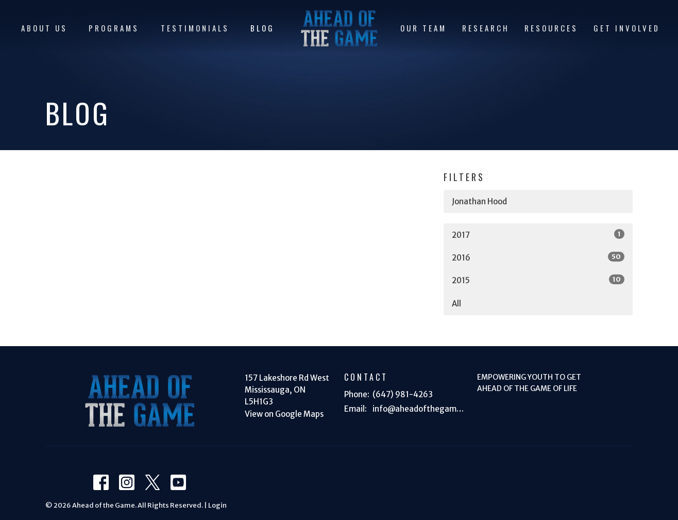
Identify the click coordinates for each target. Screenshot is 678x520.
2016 (538, 257)
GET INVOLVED (627, 28)
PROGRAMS (114, 28)
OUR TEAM (423, 28)
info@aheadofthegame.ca (419, 409)
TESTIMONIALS (195, 28)
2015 (538, 279)
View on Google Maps (284, 414)
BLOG (262, 28)
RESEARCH (486, 28)
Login (217, 505)
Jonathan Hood (479, 201)
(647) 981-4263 (402, 394)
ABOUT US (44, 28)
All (456, 303)
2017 (538, 234)
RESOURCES (551, 28)
